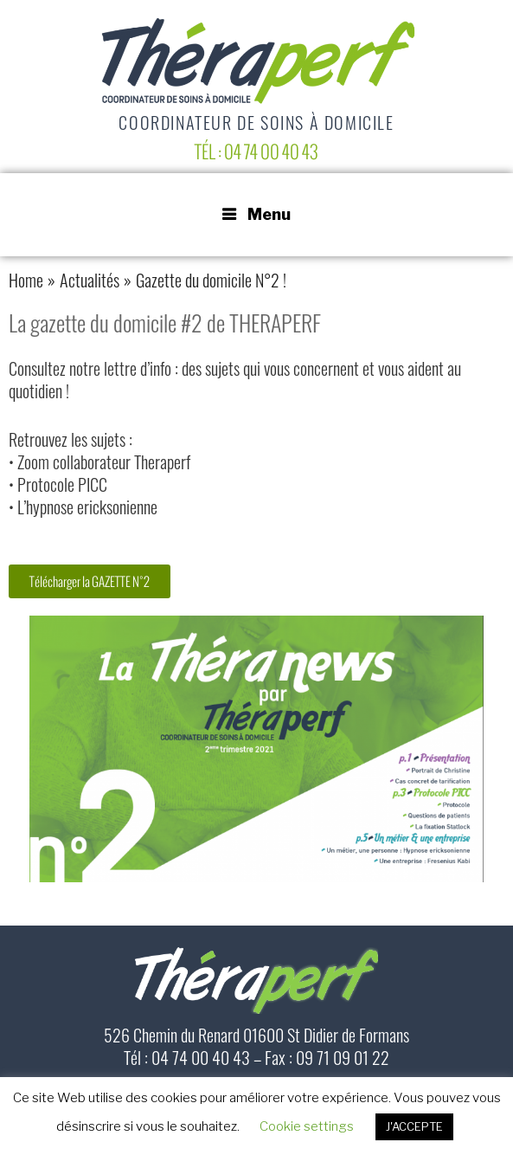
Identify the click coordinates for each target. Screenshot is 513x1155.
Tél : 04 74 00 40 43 (256, 152)
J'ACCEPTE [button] (414, 1126)
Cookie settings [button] (307, 1126)
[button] (89, 581)
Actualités (89, 283)
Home (26, 283)
